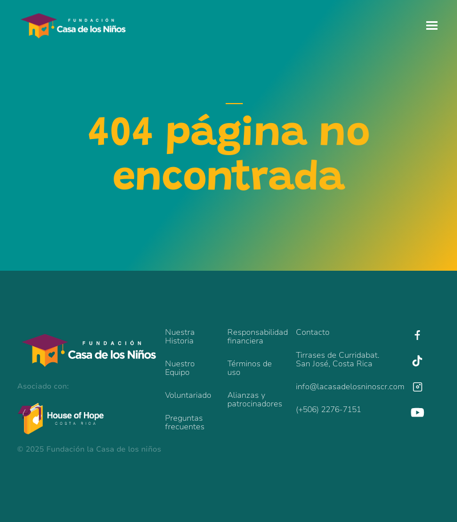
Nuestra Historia (180, 336)
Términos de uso (249, 368)
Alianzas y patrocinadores (254, 399)
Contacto (313, 332)
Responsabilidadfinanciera (255, 336)
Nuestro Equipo (180, 368)
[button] (431, 25)
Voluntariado (188, 395)
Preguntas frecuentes (185, 422)
